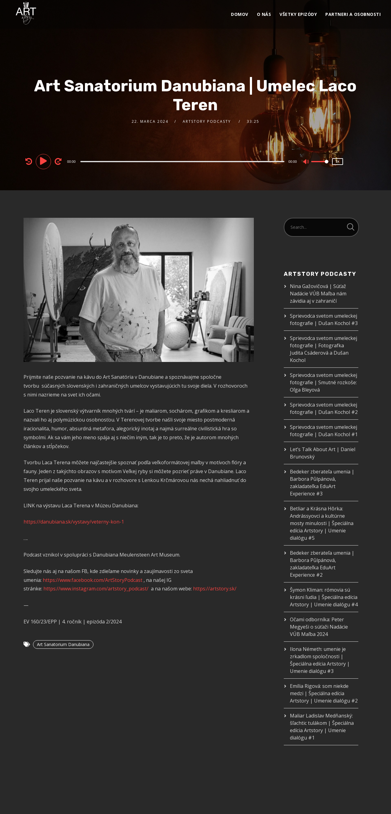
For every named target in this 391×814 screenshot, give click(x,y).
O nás (264, 14)
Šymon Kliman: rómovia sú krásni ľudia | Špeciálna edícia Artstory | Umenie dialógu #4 (324, 597)
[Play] (44, 161)
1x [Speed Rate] (337, 161)
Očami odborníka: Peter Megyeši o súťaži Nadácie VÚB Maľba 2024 (319, 626)
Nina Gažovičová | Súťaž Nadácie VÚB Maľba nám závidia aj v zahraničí (318, 293)
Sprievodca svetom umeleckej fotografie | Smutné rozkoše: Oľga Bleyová (323, 382)
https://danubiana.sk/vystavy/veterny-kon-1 (74, 521)
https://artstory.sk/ (214, 588)
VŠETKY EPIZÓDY (298, 14)
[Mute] (306, 162)
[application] (183, 161)
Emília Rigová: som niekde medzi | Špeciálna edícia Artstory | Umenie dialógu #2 (324, 693)
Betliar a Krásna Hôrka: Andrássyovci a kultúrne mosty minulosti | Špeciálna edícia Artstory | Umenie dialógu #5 (321, 523)
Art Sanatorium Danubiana (63, 644)
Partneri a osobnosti (353, 14)
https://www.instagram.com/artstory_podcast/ (95, 588)
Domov (239, 14)
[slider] (182, 161)
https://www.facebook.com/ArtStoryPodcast (92, 580)
